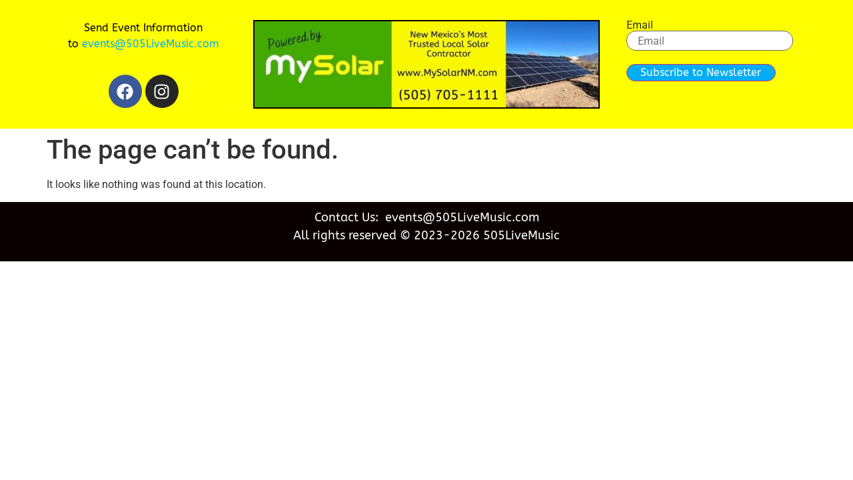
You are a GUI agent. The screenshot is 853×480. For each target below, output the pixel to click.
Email (639, 25)
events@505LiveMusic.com (150, 43)
